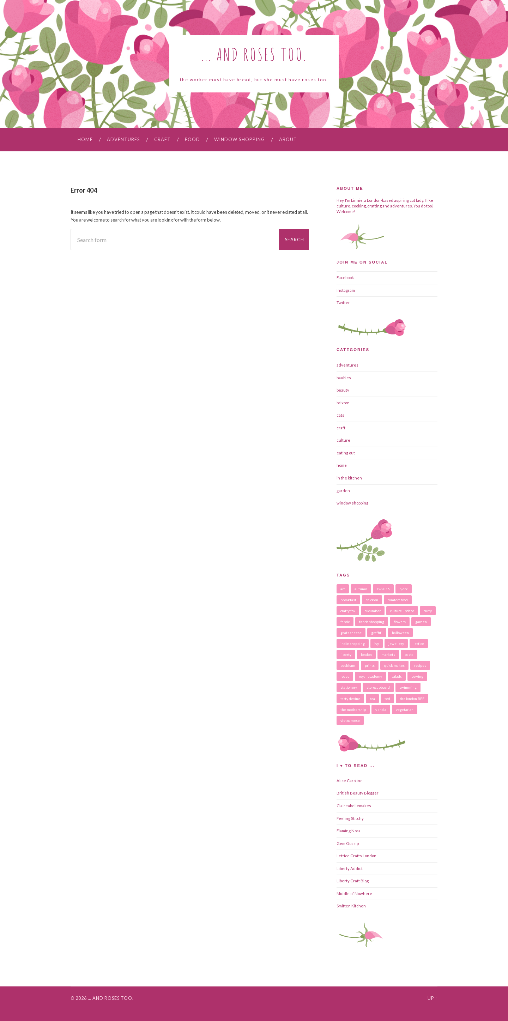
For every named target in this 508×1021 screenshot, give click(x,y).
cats (340, 415)
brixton (343, 402)
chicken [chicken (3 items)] (372, 600)
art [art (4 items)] (342, 589)
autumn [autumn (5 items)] (361, 589)
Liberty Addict (350, 868)
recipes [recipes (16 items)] (420, 665)
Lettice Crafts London (356, 855)
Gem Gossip (348, 843)
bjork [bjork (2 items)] (403, 589)
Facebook (345, 277)
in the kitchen (349, 478)
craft (162, 139)
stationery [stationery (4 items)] (348, 687)
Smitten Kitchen (351, 906)
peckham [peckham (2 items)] (347, 665)
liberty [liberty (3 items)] (345, 654)
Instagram (346, 290)
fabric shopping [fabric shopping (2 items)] (371, 622)
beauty (343, 390)
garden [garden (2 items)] (421, 622)
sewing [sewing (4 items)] (417, 676)
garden (343, 490)
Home (85, 139)
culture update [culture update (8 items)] (402, 611)
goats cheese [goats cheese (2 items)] (351, 632)
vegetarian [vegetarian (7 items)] (404, 709)
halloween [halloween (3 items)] (400, 632)
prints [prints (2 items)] (370, 665)
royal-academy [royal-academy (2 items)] (370, 676)
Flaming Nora (349, 830)
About (288, 139)
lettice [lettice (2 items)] (418, 643)
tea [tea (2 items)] (372, 698)
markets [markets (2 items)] (388, 654)
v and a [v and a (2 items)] (380, 709)
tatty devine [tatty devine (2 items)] (350, 698)
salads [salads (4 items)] (397, 676)
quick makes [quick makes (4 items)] (394, 665)
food (192, 139)
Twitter (343, 302)
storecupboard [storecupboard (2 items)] (378, 687)
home (342, 465)
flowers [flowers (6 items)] (400, 622)
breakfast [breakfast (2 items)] (348, 600)
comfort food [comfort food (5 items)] (398, 600)
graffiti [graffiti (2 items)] (376, 632)
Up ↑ (432, 998)
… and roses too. (111, 998)
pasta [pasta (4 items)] (409, 654)
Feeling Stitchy (350, 818)
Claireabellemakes (354, 805)
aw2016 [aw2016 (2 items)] (383, 589)
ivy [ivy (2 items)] (376, 643)
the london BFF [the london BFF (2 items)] (412, 698)
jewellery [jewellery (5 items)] (396, 643)
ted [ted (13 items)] (387, 698)
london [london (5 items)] (366, 654)
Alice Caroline (350, 780)
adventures (123, 139)
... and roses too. (254, 54)
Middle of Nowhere (354, 893)
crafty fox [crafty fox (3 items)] (347, 611)
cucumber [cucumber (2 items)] (373, 611)
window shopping (239, 139)
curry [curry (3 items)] (428, 611)
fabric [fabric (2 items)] (345, 622)
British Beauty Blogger (358, 793)
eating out (346, 453)
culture (343, 440)
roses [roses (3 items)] (344, 676)
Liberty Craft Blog (353, 880)
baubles (344, 377)
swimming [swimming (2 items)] (408, 687)
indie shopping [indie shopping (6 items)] (352, 643)
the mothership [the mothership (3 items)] (353, 709)
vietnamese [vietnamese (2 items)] (350, 720)
